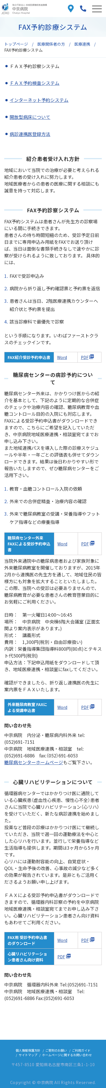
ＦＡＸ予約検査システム (34, 82)
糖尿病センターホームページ (33, 762)
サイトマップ (28, 1055)
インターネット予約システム (39, 99)
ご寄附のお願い (56, 1050)
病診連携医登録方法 (30, 134)
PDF (84, 357)
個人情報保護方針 (28, 1050)
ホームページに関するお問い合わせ (67, 1055)
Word (62, 357)
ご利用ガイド (81, 1050)
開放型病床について (30, 117)
